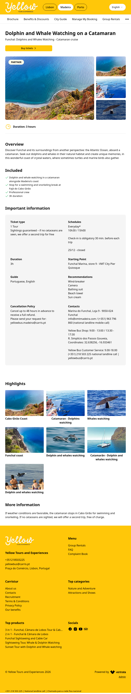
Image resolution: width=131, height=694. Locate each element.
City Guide (60, 19)
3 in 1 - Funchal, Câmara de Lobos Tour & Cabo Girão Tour (34, 630)
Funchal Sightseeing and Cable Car (26, 638)
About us (10, 588)
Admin (122, 676)
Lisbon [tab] (50, 7)
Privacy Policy (13, 605)
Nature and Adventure (81, 588)
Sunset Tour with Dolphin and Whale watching (33, 647)
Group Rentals (111, 19)
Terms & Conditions (17, 601)
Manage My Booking (84, 19)
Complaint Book (78, 554)
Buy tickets (28, 48)
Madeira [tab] (66, 7)
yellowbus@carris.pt (17, 564)
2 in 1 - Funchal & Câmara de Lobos (26, 634)
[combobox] (117, 7)
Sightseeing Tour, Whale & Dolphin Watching (32, 642)
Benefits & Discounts (36, 19)
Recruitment (12, 597)
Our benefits (13, 610)
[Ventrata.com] (117, 672)
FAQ (70, 549)
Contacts (10, 593)
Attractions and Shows (81, 593)
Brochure (12, 19)
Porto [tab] (80, 7)
